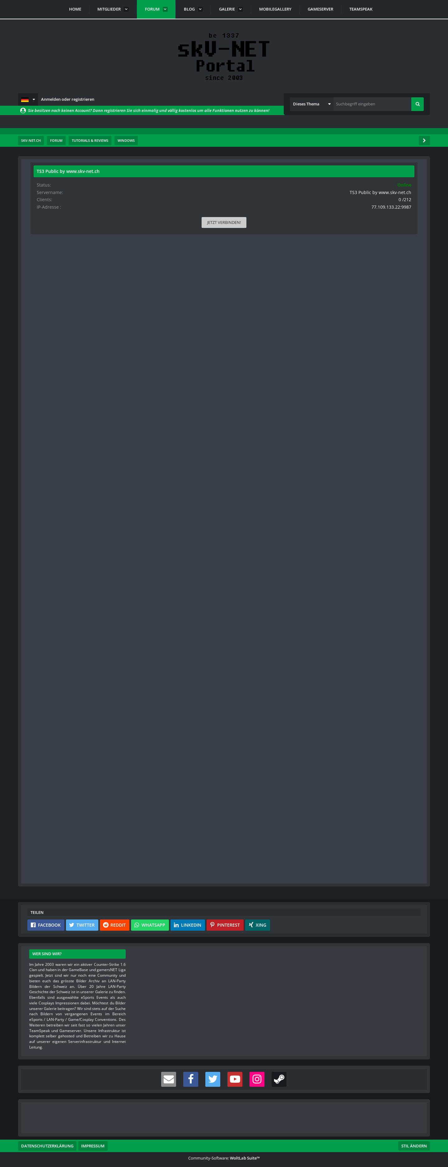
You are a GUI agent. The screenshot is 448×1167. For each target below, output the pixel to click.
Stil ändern (414, 1139)
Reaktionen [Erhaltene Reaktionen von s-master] (46, 291)
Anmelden (203, 861)
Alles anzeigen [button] (204, 351)
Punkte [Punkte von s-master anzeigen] (42, 300)
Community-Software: (224, 1151)
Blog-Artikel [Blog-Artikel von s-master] (46, 339)
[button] (28, 99)
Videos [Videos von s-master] (42, 330)
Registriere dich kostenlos (180, 847)
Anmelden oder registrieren (67, 99)
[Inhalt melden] (296, 801)
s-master (66, 196)
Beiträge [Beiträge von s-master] (43, 310)
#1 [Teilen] (297, 212)
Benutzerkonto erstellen (149, 861)
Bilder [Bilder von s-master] (41, 320)
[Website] (92, 213)
